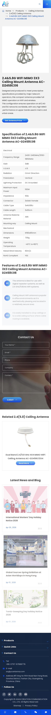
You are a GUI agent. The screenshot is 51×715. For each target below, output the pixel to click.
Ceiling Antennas (36, 11)
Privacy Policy (31, 705)
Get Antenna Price (15, 120)
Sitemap (17, 705)
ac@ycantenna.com (15, 671)
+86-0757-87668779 (15, 664)
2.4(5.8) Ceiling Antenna (20, 13)
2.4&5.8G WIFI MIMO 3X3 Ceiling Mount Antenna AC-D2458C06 (24, 17)
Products (20, 11)
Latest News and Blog (25, 482)
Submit (14, 399)
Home (8, 11)
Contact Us (10, 653)
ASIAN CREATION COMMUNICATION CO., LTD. (30, 700)
